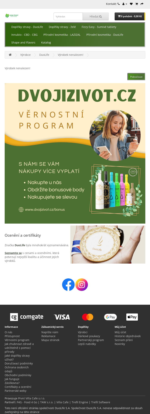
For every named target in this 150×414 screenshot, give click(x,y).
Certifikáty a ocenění (18, 387)
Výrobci (83, 332)
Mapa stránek (50, 340)
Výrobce (25, 55)
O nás (8, 332)
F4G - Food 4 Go (27, 402)
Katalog (46, 42)
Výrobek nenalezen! (70, 55)
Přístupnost (12, 336)
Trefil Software (100, 402)
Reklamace (48, 336)
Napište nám (49, 332)
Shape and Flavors (23, 42)
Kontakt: (113, 4)
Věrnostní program (17, 340)
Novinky (120, 344)
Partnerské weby (15, 391)
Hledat (96, 16)
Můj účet (120, 332)
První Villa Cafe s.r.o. (31, 398)
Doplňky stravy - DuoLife (27, 27)
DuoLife (44, 55)
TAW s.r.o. (46, 402)
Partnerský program (91, 340)
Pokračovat (136, 76)
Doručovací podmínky (19, 363)
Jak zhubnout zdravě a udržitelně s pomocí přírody (19, 348)
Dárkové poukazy (89, 336)
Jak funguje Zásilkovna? (12, 381)
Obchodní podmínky (18, 375)
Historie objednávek (128, 336)
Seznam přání (124, 340)
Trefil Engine (80, 402)
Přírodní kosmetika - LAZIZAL (61, 34)
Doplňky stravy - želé (62, 27)
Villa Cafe (62, 402)
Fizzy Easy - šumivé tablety (99, 27)
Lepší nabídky (87, 344)
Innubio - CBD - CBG (24, 34)
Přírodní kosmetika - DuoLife (104, 34)
